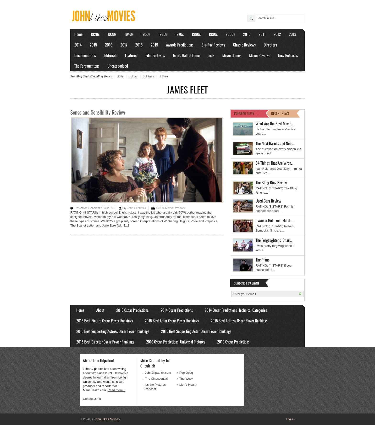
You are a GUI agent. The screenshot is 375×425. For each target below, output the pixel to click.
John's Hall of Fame (186, 55)
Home (78, 34)
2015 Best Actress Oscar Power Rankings (239, 321)
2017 (123, 45)
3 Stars (164, 76)
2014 (78, 45)
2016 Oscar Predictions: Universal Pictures (175, 342)
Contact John (92, 399)
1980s (196, 34)
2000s (230, 34)
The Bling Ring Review (271, 183)
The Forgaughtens (86, 66)
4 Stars (133, 76)
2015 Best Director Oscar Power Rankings (105, 342)
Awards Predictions (179, 45)
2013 (292, 34)
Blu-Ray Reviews (213, 45)
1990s (213, 34)
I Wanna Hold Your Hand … (274, 220)
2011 (262, 34)
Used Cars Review (268, 201)
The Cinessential (156, 378)
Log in (289, 419)
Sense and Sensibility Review (97, 112)
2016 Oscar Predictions (233, 342)
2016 (108, 45)
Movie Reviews (259, 55)
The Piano (263, 260)
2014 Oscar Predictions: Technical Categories (236, 310)
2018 (139, 45)
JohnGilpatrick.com (158, 372)
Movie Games (231, 55)
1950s (145, 34)
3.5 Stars (148, 76)
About (100, 310)
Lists (211, 55)
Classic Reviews (244, 45)
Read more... (116, 390)
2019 (154, 45)
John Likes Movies (106, 419)
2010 (246, 34)
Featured (131, 55)
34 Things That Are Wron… (274, 163)
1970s (179, 34)
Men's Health (188, 384)
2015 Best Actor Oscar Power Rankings (172, 321)
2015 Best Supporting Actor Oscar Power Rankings (196, 331)
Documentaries (85, 55)
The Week (186, 378)
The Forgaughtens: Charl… (274, 240)
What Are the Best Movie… (274, 124)
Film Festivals (155, 55)
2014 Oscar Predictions (176, 310)
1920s (95, 34)
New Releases (288, 55)
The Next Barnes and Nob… (275, 143)
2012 (277, 34)
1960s (162, 34)
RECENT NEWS (280, 113)
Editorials (110, 55)
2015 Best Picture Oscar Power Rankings (104, 321)
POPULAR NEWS (244, 113)
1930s (111, 34)
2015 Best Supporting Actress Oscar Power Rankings (112, 331)
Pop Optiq (186, 372)
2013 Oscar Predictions (132, 310)
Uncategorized (117, 66)
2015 (93, 45)
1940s (128, 34)
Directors (270, 45)
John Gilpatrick (136, 208)
